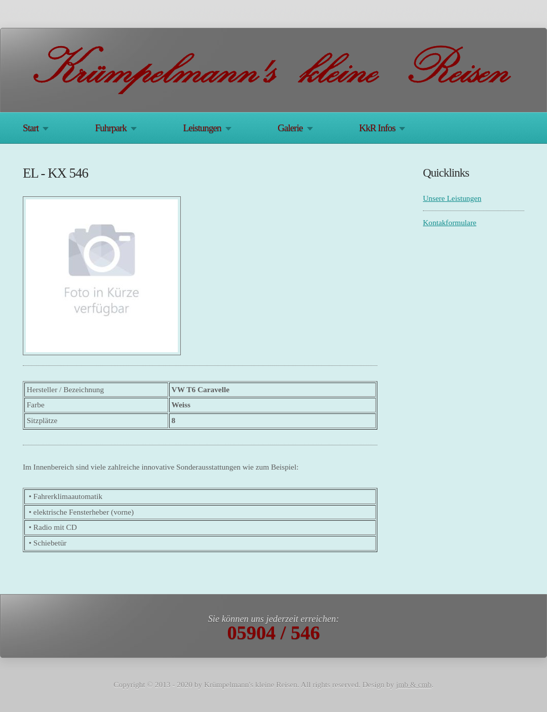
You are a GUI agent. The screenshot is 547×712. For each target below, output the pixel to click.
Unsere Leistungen (452, 198)
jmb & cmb (414, 684)
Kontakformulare (450, 222)
